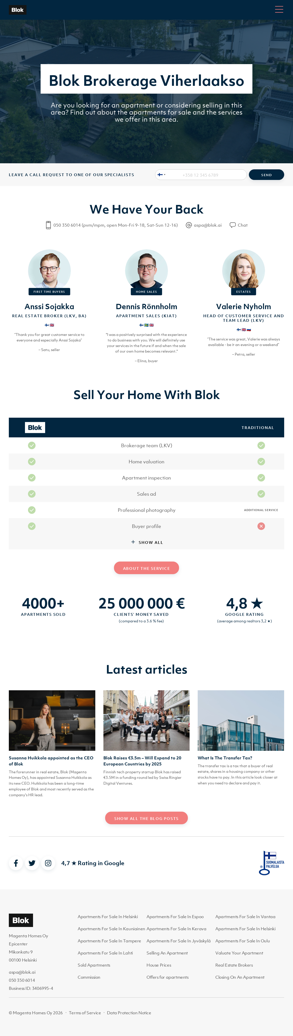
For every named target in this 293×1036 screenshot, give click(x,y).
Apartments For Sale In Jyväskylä (178, 941)
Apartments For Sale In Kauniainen (111, 929)
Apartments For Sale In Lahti (105, 953)
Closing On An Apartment (240, 977)
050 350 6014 (22, 980)
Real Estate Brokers (234, 965)
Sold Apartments (94, 965)
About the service (146, 568)
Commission (89, 977)
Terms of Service (85, 1013)
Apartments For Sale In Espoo (175, 916)
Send (266, 175)
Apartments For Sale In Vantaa (245, 916)
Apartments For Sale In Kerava (176, 929)
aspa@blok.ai (22, 972)
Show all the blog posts (146, 818)
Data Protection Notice (129, 1013)
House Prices (158, 965)
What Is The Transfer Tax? (225, 758)
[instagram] (48, 863)
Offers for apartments (167, 977)
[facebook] (16, 863)
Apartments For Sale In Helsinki (108, 916)
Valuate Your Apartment (239, 953)
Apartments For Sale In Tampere (109, 941)
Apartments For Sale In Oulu (242, 941)
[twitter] (32, 863)
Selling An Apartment (167, 953)
